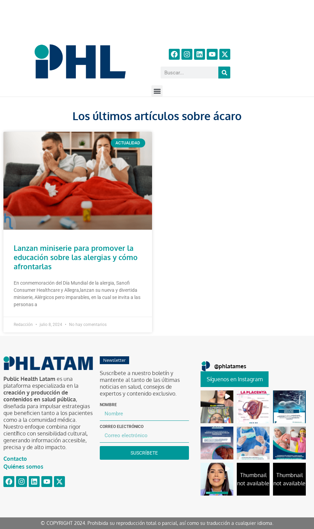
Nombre (108, 404)
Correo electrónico (122, 426)
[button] (157, 91)
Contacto (15, 458)
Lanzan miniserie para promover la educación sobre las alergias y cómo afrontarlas (76, 257)
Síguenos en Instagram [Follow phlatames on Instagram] (235, 379)
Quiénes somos (23, 466)
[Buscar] (224, 72)
